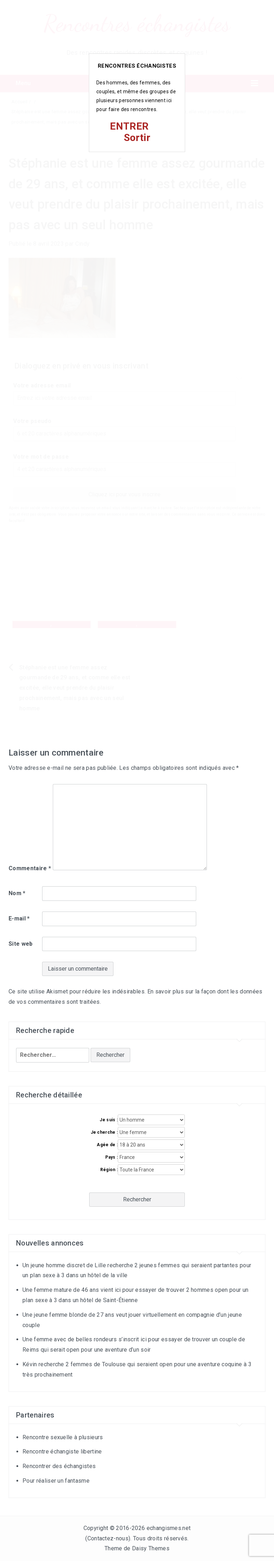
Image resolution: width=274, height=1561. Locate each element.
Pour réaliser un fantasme (56, 1480)
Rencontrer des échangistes (59, 1466)
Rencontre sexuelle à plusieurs (62, 1437)
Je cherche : (104, 1132)
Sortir (137, 137)
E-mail (19, 918)
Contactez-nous (107, 1538)
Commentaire (30, 868)
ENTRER (129, 126)
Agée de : (107, 1144)
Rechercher (137, 1199)
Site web (21, 943)
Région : (109, 1169)
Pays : (111, 1157)
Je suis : (109, 1119)
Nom (17, 893)
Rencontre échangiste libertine (62, 1451)
